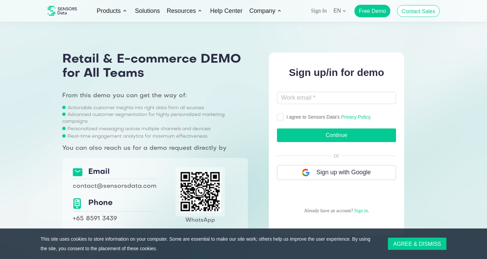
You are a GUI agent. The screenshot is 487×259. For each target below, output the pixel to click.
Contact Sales (418, 11)
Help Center (226, 10)
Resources (181, 10)
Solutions (147, 10)
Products (109, 10)
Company (262, 10)
